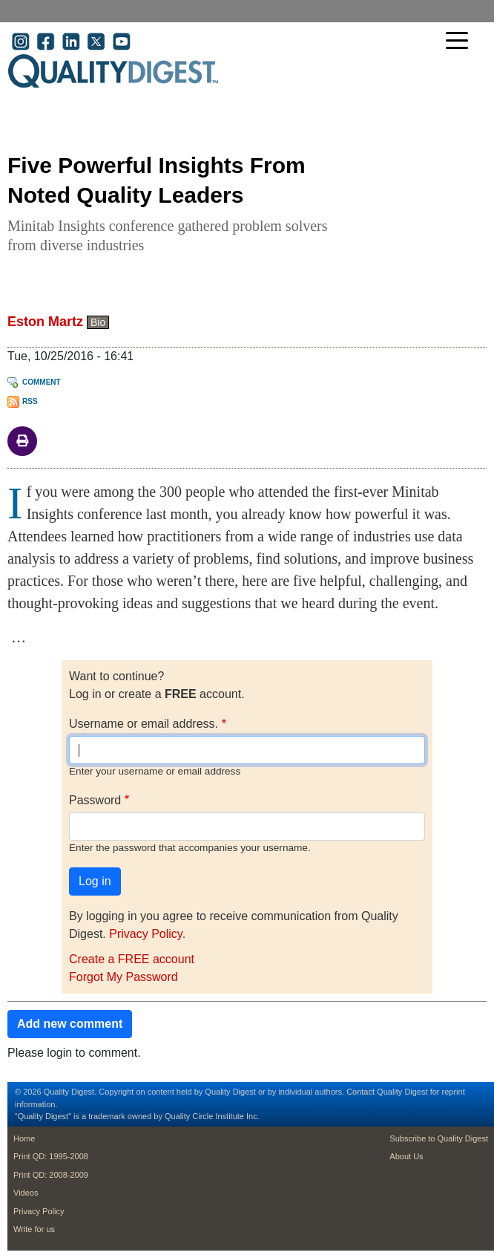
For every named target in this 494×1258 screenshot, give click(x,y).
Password (95, 800)
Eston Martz (45, 321)
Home (24, 1138)
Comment (41, 382)
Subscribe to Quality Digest (438, 1138)
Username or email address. (143, 723)
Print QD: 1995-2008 (50, 1156)
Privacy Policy (145, 934)
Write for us (34, 1229)
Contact (360, 1091)
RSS (30, 401)
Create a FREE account (131, 959)
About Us (406, 1156)
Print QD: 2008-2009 (50, 1174)
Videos (25, 1192)
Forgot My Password (123, 977)
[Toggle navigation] (460, 42)
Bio (97, 322)
